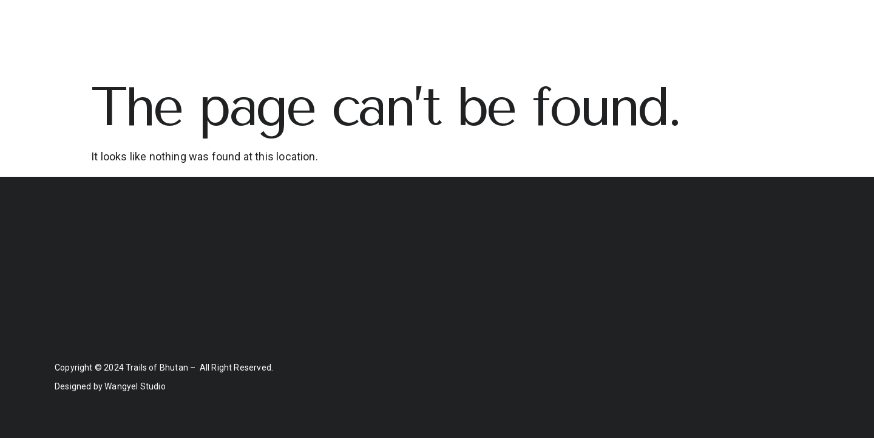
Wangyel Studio (135, 386)
